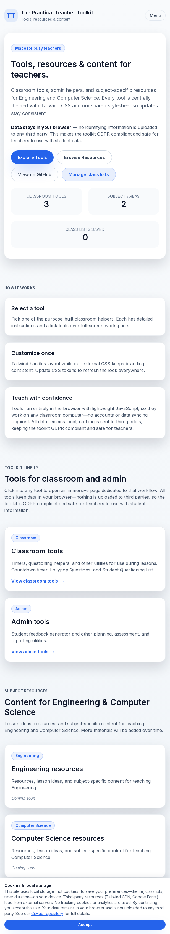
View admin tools (33, 651)
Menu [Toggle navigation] (155, 15)
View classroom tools (38, 581)
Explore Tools (32, 157)
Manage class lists (89, 174)
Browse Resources (84, 157)
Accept (85, 924)
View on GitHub (34, 174)
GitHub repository (47, 913)
